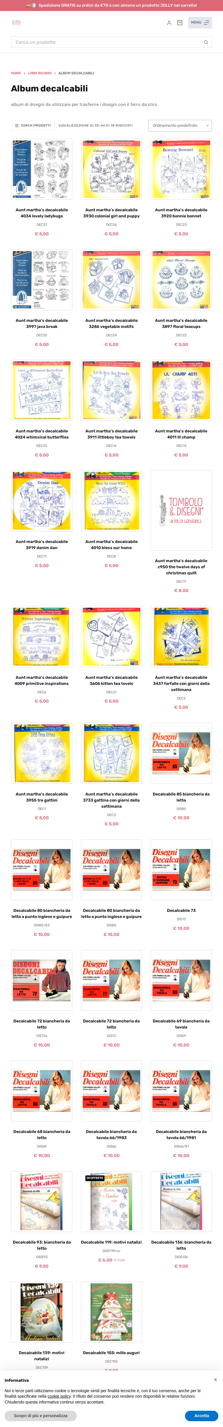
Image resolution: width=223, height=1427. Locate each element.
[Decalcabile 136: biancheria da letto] (181, 1201)
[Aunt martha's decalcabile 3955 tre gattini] (41, 753)
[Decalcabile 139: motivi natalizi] (41, 1312)
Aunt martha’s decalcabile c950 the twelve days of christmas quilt (181, 567)
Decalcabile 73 (181, 910)
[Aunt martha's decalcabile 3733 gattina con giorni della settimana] (111, 753)
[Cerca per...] (105, 42)
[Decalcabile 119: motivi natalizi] (111, 1201)
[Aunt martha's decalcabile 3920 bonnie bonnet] (181, 169)
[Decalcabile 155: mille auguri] (111, 1312)
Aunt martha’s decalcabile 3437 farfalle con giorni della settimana (181, 683)
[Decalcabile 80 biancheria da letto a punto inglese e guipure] (41, 869)
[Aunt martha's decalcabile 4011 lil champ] (181, 390)
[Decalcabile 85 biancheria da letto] (181, 753)
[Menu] (200, 22)
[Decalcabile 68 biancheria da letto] (41, 1090)
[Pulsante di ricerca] (206, 42)
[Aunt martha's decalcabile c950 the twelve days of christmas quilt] (181, 510)
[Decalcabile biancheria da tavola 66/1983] (111, 1090)
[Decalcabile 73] (181, 869)
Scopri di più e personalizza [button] (40, 1415)
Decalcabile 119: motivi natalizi (111, 1242)
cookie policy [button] (59, 1396)
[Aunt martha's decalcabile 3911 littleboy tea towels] (111, 390)
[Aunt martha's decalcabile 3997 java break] (41, 279)
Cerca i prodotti (33, 125)
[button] (215, 1379)
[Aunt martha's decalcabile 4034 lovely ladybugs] (41, 169)
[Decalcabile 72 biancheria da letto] (41, 980)
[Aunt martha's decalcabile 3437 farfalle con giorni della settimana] (181, 636)
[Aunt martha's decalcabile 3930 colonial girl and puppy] (111, 169)
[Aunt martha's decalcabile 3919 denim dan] (41, 500)
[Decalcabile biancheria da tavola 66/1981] (181, 1090)
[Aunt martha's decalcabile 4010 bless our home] (111, 500)
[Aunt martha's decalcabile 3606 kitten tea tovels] (111, 636)
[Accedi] (169, 23)
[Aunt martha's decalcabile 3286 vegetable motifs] (111, 279)
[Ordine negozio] (180, 125)
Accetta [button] (201, 1415)
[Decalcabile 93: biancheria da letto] (41, 1201)
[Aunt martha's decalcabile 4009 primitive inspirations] (41, 636)
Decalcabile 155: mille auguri (111, 1352)
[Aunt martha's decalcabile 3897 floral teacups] (181, 279)
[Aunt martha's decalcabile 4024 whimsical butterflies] (41, 390)
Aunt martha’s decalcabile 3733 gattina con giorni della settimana (111, 800)
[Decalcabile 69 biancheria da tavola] (181, 980)
